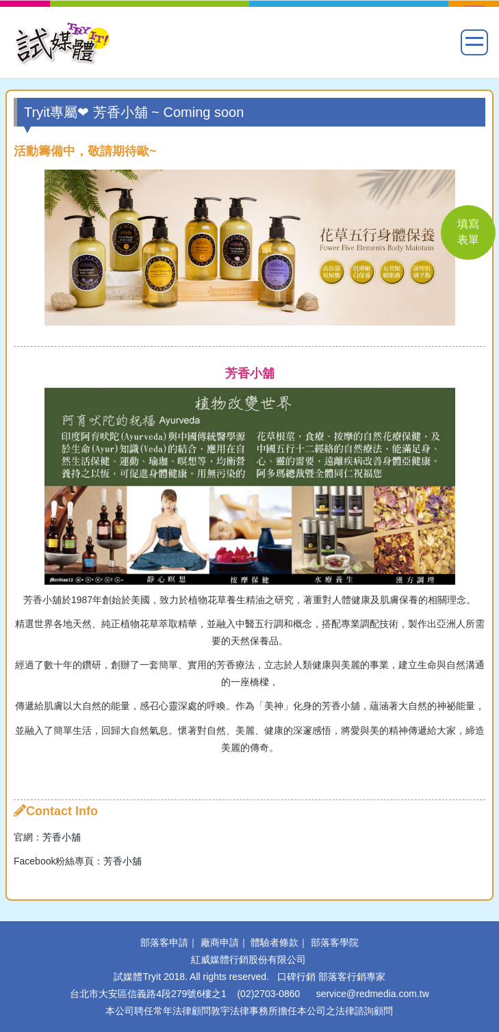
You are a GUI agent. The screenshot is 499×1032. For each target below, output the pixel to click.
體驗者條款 (274, 942)
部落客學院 (335, 942)
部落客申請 (164, 942)
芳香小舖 (61, 837)
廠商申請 (220, 942)
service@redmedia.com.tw (372, 993)
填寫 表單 (468, 232)
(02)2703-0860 (268, 993)
